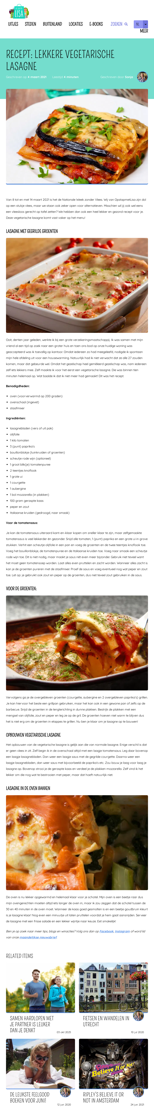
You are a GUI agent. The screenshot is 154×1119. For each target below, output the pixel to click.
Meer (144, 31)
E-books (96, 24)
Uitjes (13, 24)
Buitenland (52, 24)
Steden (30, 24)
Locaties (76, 24)
